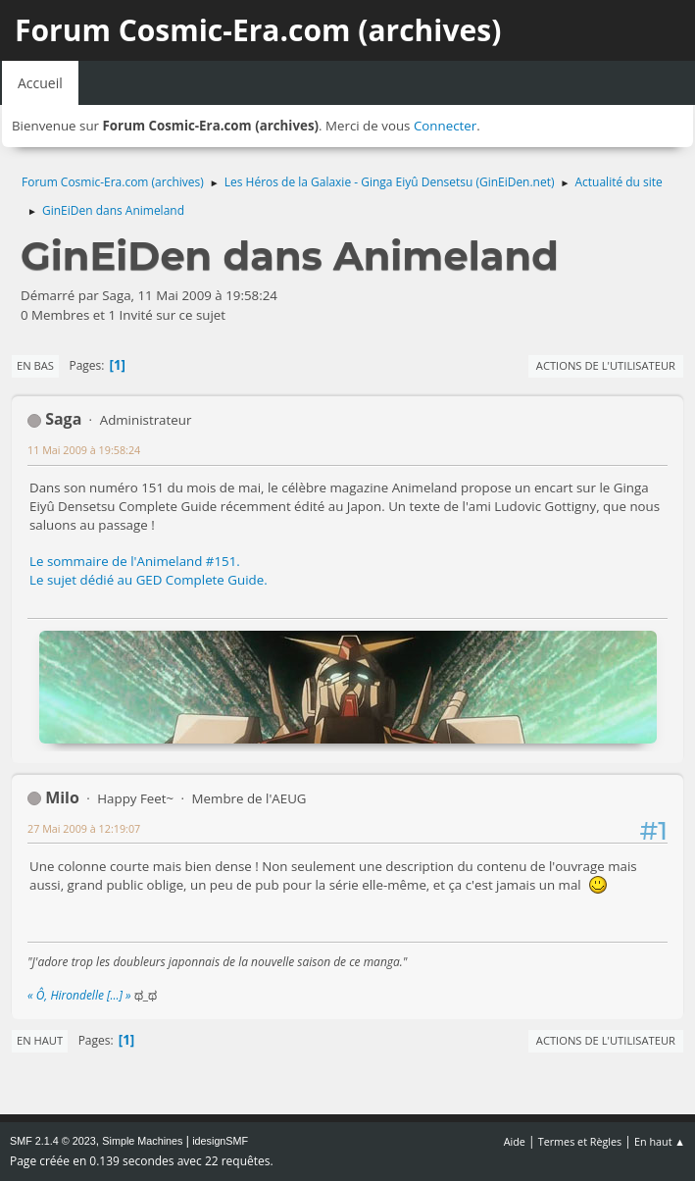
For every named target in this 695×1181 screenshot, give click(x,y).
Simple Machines (142, 1141)
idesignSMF (220, 1141)
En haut (40, 1040)
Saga (63, 419)
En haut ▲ (659, 1141)
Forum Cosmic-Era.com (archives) (258, 30)
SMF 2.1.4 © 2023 (53, 1141)
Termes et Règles (580, 1141)
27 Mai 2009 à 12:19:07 (83, 828)
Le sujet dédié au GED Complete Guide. (148, 580)
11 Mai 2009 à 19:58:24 (83, 449)
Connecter (445, 125)
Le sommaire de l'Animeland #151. (134, 561)
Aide (514, 1141)
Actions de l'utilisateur (605, 365)
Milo (62, 797)
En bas (35, 365)
